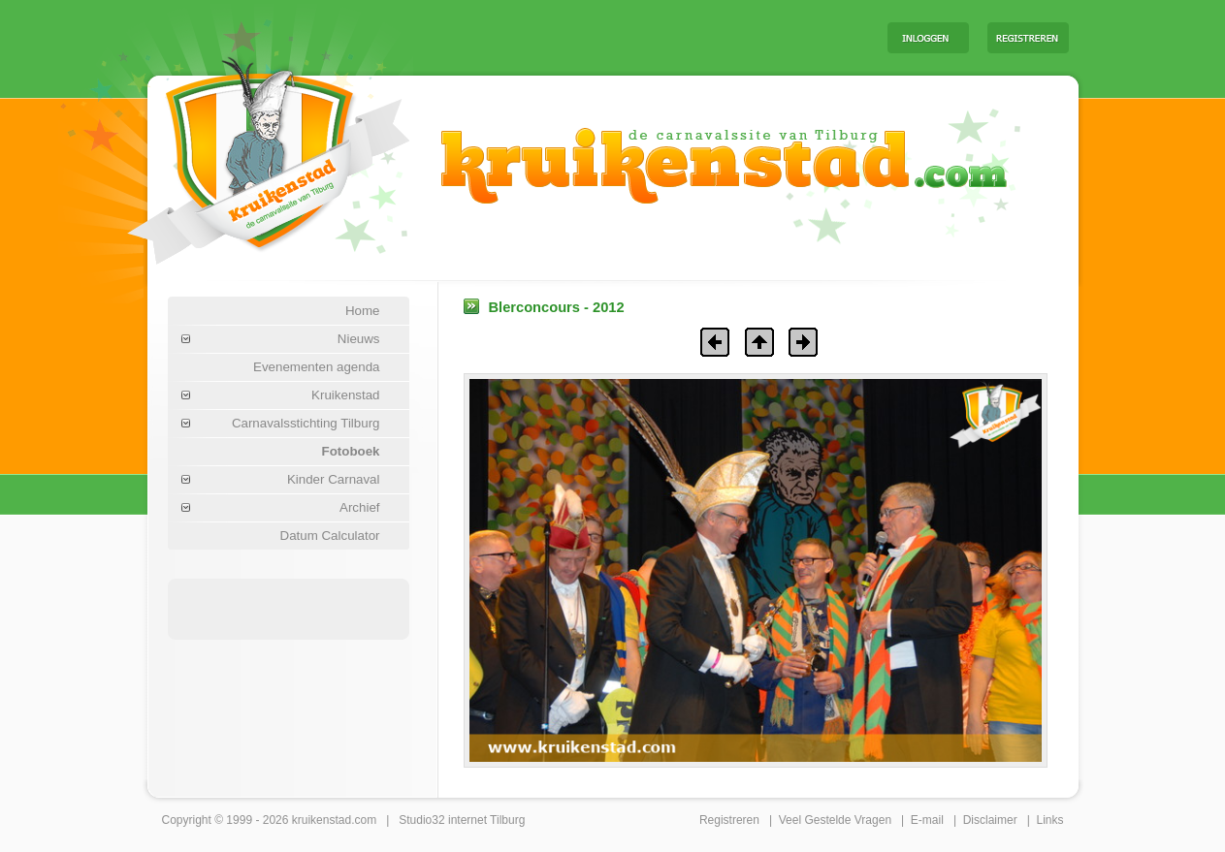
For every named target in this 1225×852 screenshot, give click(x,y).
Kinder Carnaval (333, 479)
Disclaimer (990, 820)
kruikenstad (321, 820)
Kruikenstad (345, 395)
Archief (359, 507)
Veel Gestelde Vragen (835, 820)
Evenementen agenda (316, 367)
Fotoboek (351, 451)
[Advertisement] (631, 37)
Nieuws (359, 338)
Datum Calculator (330, 535)
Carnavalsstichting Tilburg (306, 423)
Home (362, 310)
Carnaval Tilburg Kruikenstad (235, 153)
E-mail (927, 820)
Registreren (729, 820)
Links (1049, 820)
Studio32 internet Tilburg (462, 820)
